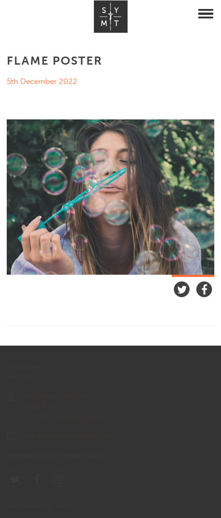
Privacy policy (26, 367)
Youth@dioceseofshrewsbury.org (60, 436)
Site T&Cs (20, 377)
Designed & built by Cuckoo (41, 506)
